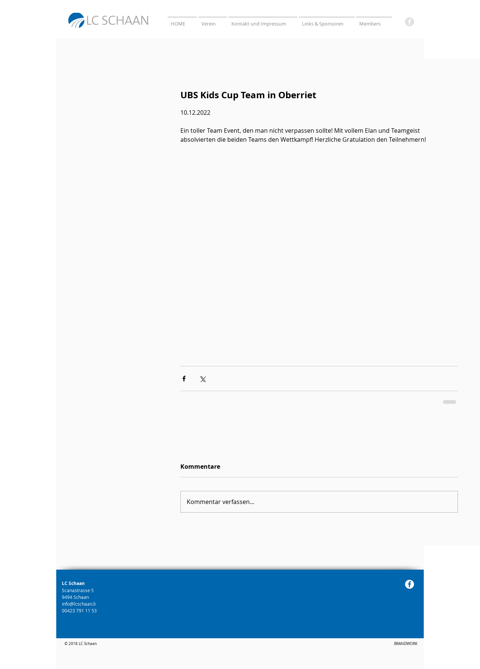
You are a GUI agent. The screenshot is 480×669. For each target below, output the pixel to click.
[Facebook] (409, 21)
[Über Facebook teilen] (184, 378)
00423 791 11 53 (80, 611)
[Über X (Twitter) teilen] (202, 378)
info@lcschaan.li (79, 604)
